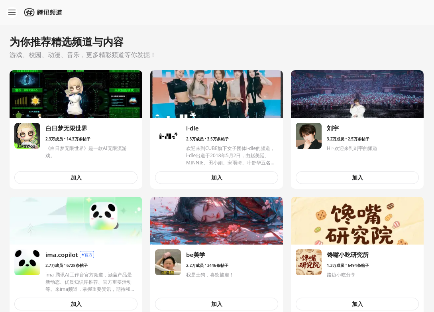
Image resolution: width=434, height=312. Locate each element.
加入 (76, 177)
